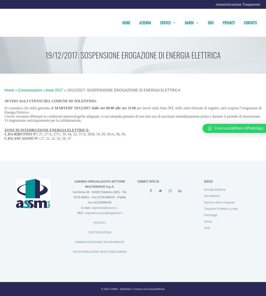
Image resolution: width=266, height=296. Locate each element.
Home (126, 22)
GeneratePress (156, 289)
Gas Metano (212, 196)
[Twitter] (160, 191)
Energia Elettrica (214, 189)
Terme (208, 221)
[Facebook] (151, 191)
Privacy (229, 22)
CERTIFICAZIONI (99, 232)
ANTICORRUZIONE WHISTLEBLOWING (100, 251)
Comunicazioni (30, 90)
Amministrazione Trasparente (237, 4)
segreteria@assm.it (103, 207)
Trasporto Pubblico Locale (221, 208)
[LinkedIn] (180, 191)
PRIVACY (100, 222)
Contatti (250, 22)
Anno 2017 (54, 90)
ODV (211, 22)
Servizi (170, 23)
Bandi (194, 23)
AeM (207, 228)
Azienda (145, 22)
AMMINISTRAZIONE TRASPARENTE (100, 242)
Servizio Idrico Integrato (219, 202)
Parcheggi (210, 215)
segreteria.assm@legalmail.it (103, 213)
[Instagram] (170, 191)
